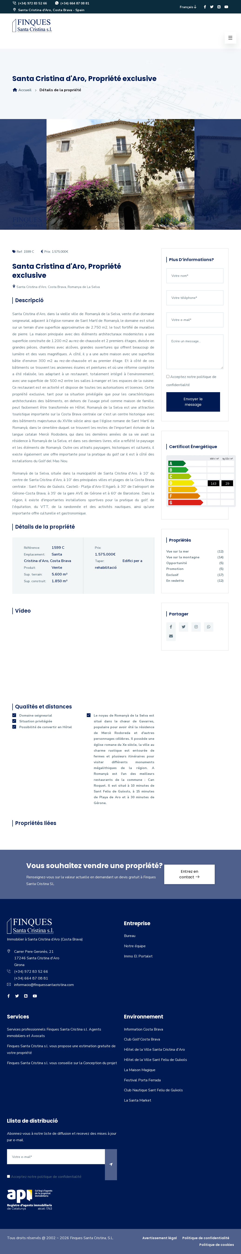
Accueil (22, 90)
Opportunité (195, 563)
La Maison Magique (139, 1070)
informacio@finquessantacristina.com (44, 984)
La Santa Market (137, 1100)
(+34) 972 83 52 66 (29, 3)
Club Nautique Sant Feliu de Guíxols (153, 1090)
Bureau (129, 935)
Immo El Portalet (138, 956)
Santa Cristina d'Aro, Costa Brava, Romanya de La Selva (56, 287)
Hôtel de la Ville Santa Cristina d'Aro (154, 1049)
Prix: (98, 548)
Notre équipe (135, 946)
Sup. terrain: (33, 574)
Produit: (30, 568)
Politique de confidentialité (205, 1238)
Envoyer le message (193, 401)
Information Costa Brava (143, 1029)
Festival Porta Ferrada (142, 1080)
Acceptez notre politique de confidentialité (191, 381)
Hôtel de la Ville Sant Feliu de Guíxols (155, 1059)
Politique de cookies (216, 1244)
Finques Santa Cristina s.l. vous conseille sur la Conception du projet (62, 1063)
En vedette (195, 581)
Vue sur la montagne (195, 557)
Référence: (32, 548)
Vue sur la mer (195, 551)
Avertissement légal (159, 1238)
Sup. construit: (35, 581)
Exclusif (195, 575)
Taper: (99, 561)
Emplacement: (34, 554)
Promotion (195, 569)
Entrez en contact (189, 874)
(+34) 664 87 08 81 (72, 3)
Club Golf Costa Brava (142, 1039)
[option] (120, 178)
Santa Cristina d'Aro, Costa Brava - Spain (48, 10)
